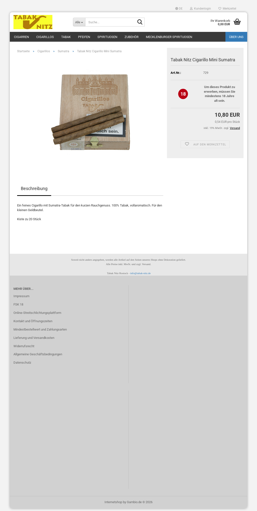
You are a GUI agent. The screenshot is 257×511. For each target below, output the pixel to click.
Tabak (66, 37)
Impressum (21, 298)
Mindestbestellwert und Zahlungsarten (40, 332)
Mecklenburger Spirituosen (169, 37)
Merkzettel (227, 8)
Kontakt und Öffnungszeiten (32, 323)
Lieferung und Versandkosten (33, 340)
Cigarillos (45, 37)
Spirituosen (107, 37)
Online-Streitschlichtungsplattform (37, 315)
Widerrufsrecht (23, 348)
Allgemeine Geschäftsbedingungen (37, 357)
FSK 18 (18, 307)
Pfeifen (84, 37)
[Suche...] (79, 22)
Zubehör (132, 37)
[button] (179, 8)
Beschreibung (34, 191)
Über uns (236, 37)
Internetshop (113, 504)
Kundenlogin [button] (200, 8)
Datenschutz (22, 365)
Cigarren (21, 37)
